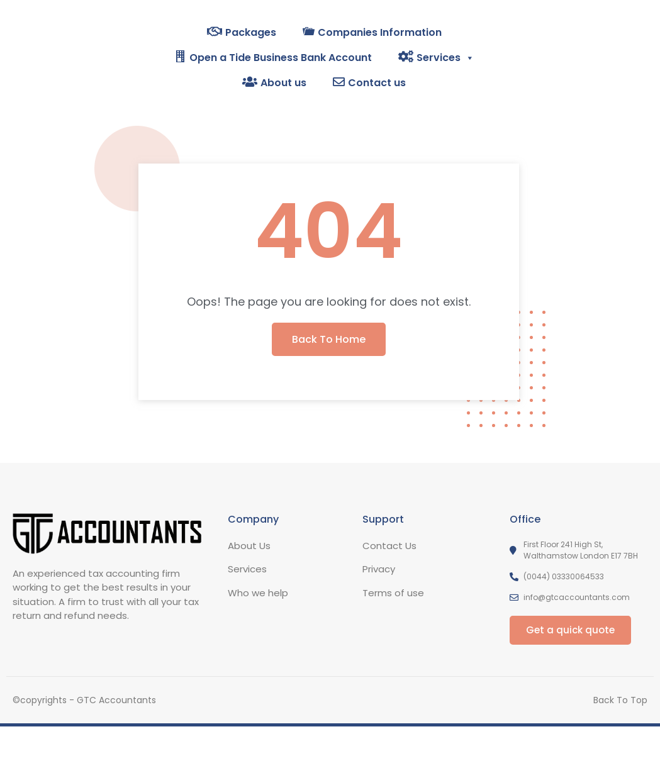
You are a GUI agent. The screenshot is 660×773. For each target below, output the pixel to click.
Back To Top (620, 700)
